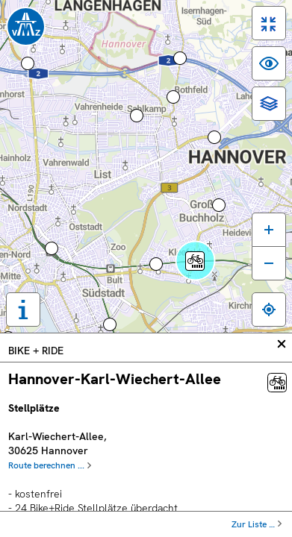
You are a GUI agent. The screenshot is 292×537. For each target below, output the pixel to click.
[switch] (268, 23)
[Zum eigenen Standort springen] (269, 309)
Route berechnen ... (46, 465)
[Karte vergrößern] (269, 229)
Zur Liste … (253, 524)
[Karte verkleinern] (269, 263)
